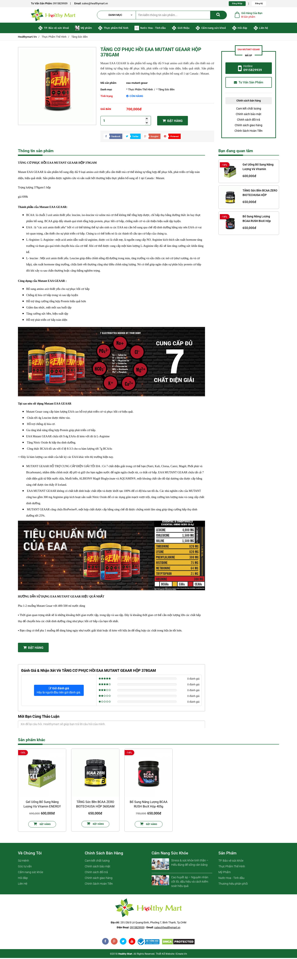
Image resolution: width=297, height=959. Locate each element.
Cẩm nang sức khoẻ (211, 29)
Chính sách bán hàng (104, 854)
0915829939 (60, 3)
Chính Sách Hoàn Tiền (249, 131)
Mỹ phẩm (83, 29)
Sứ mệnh (23, 861)
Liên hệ (260, 29)
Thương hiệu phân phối (233, 884)
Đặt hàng (173, 122)
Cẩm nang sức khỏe (30, 873)
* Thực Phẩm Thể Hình (139, 90)
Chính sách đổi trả (248, 120)
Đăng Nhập (237, 3)
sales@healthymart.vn (95, 3)
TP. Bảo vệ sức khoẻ (53, 29)
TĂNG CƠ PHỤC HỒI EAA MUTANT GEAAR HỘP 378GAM (150, 53)
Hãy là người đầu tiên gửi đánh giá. (59, 691)
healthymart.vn (27, 37)
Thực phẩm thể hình (113, 29)
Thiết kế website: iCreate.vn (171, 954)
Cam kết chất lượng (248, 109)
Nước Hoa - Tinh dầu (150, 29)
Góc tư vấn (25, 867)
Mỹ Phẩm (224, 873)
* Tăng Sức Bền (165, 90)
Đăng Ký (259, 3)
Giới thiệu (180, 29)
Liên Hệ (22, 884)
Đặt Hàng (33, 649)
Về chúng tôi (30, 854)
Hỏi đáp (239, 29)
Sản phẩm (227, 854)
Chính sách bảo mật (248, 115)
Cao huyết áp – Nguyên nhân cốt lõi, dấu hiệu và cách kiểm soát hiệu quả (189, 883)
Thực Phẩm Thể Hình (54, 37)
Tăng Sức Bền (79, 37)
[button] (118, 15)
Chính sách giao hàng (248, 126)
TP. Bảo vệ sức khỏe (230, 861)
